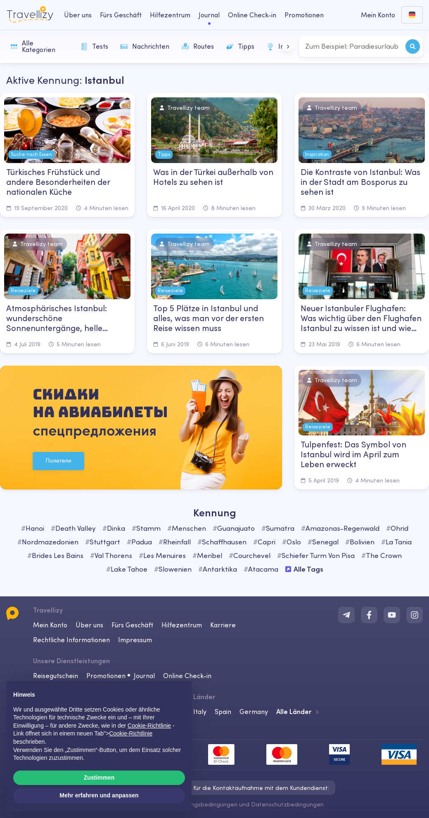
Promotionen (304, 15)
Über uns (89, 625)
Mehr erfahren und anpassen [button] (98, 795)
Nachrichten (145, 46)
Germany (253, 711)
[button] (287, 46)
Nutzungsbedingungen (205, 804)
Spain (223, 711)
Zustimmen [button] (99, 777)
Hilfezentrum (181, 625)
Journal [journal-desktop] (209, 15)
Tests (94, 46)
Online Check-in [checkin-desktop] (252, 15)
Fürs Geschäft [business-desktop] (121, 15)
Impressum (135, 639)
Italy (199, 711)
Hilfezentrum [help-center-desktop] (170, 15)
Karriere (223, 625)
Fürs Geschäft (132, 625)
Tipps (240, 46)
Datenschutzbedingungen (287, 804)
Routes (198, 46)
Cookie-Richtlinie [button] (149, 725)
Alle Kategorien (32, 46)
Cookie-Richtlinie (130, 733)
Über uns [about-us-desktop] (78, 15)
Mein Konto (50, 625)
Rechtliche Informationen (71, 639)
